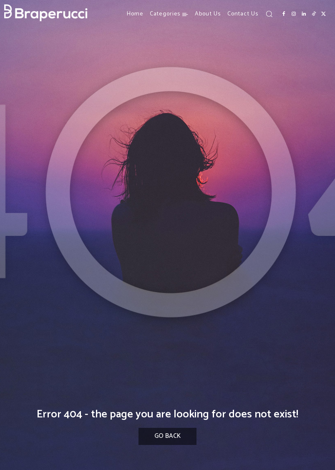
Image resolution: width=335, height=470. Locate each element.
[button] (269, 13)
